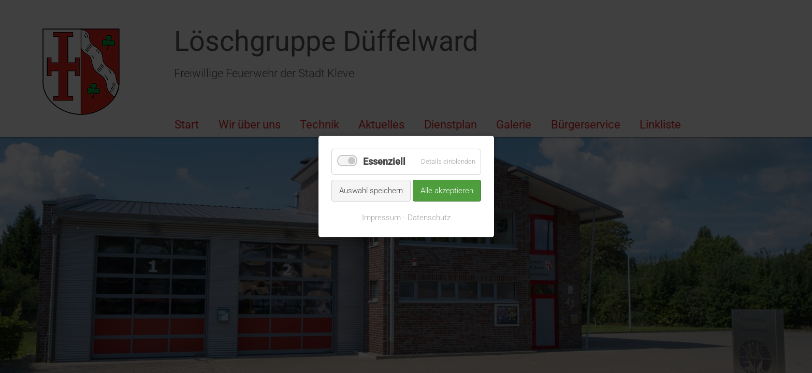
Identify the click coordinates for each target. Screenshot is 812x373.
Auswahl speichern (371, 190)
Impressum (381, 217)
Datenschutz (429, 217)
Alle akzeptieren (447, 190)
